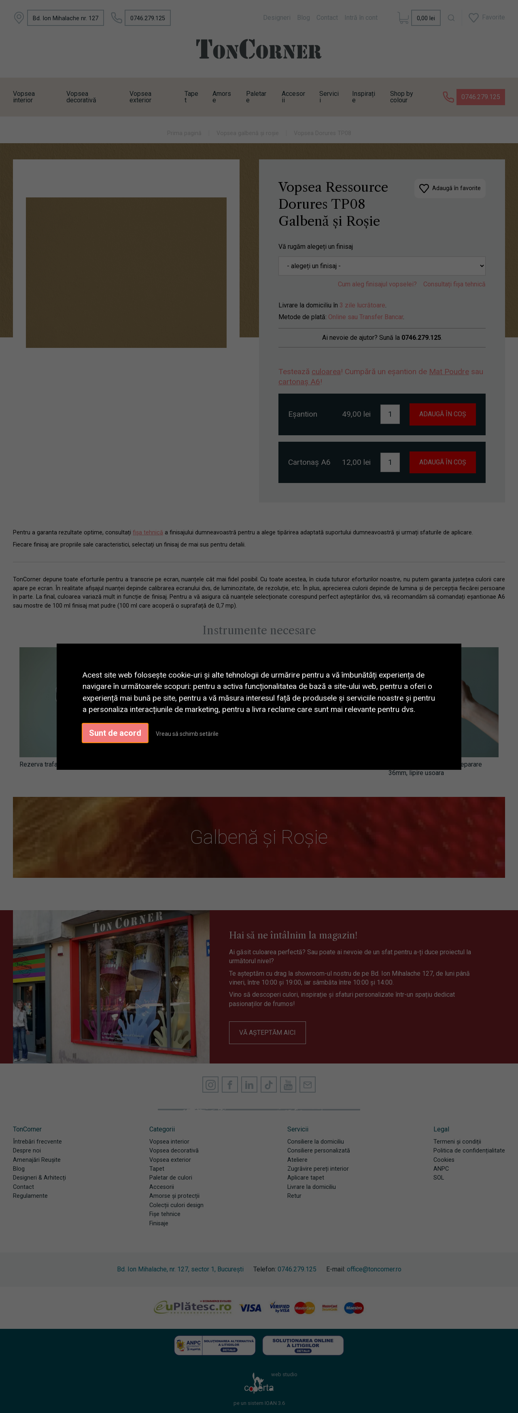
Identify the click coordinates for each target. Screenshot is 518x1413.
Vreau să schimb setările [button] (187, 734)
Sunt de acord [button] (115, 733)
